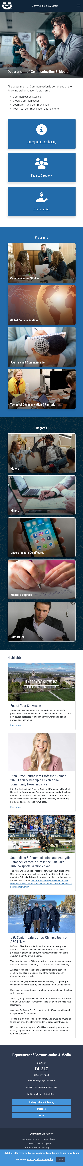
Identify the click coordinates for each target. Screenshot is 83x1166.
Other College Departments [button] (41, 1087)
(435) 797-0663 (41, 1075)
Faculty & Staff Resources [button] (41, 1094)
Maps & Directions (31, 1139)
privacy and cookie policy (40, 1159)
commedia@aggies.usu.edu (41, 1080)
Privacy (45, 1147)
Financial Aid (41, 209)
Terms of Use (48, 1139)
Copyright (46, 1143)
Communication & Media (45, 5)
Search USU (34, 1143)
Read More (15, 725)
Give (41, 1115)
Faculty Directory (41, 175)
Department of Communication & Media (41, 1055)
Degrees (41, 1108)
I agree (60, 1159)
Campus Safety (32, 1147)
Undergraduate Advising (41, 142)
